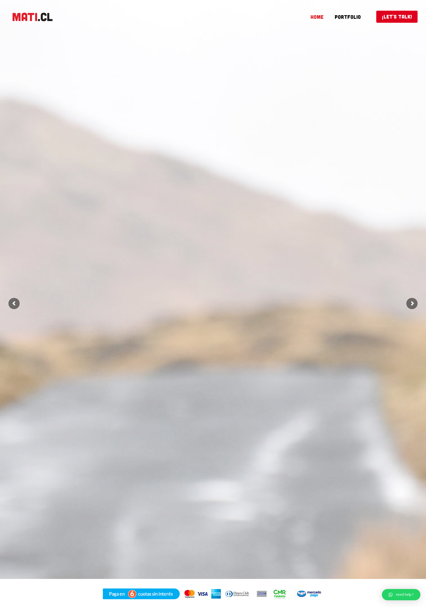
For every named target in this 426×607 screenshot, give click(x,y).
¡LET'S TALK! (397, 16)
